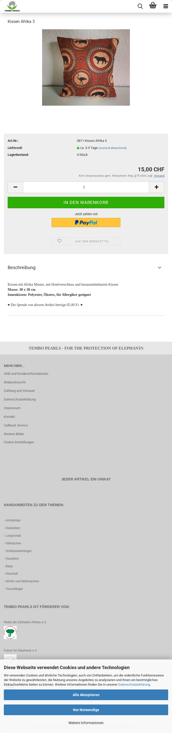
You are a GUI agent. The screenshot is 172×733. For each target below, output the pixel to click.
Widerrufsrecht (15, 382)
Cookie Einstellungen (19, 442)
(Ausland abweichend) (113, 148)
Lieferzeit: (15, 148)
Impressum (12, 408)
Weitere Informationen (86, 723)
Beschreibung (21, 267)
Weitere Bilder (14, 434)
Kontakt (9, 417)
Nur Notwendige (86, 710)
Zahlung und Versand (19, 391)
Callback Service (16, 425)
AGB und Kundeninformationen (26, 374)
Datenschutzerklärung (134, 684)
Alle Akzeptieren (86, 695)
